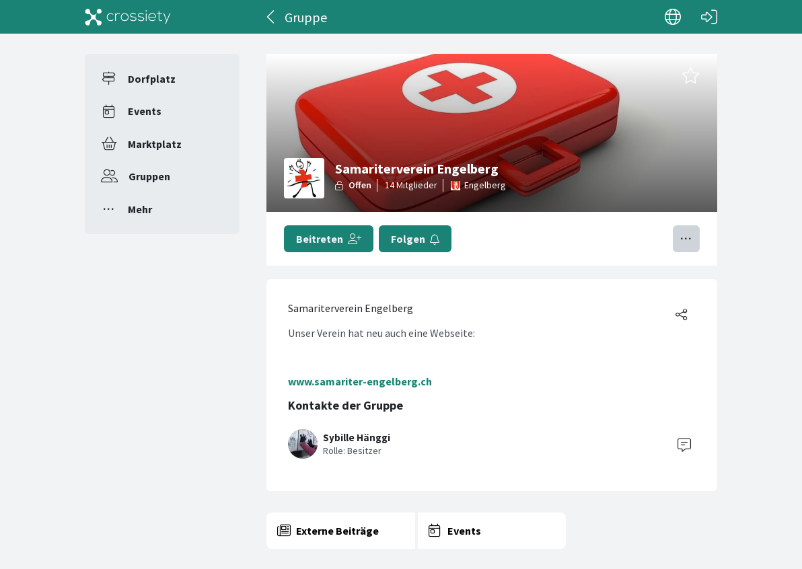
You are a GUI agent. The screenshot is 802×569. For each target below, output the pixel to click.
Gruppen (149, 176)
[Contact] (684, 443)
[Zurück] (271, 17)
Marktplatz (155, 144)
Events (144, 111)
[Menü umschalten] (686, 238)
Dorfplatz (152, 78)
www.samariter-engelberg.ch (360, 381)
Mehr (140, 209)
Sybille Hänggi (356, 437)
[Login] (709, 17)
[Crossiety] (128, 17)
